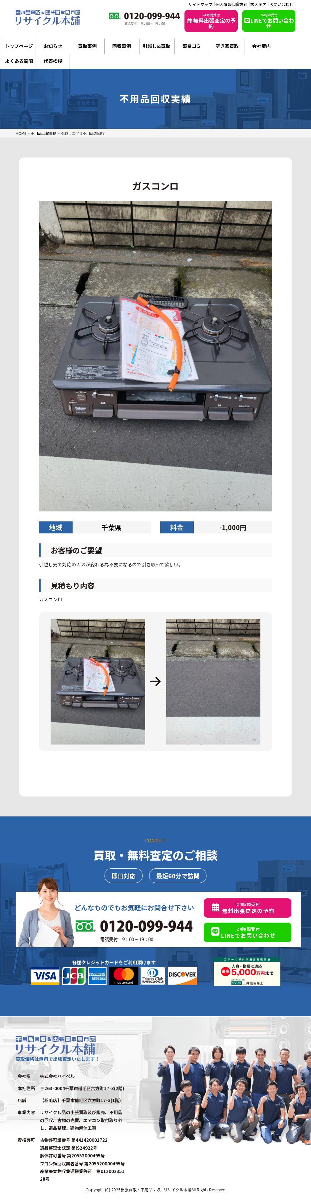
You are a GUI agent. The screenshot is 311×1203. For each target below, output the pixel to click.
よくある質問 (19, 61)
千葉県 (112, 527)
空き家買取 (227, 46)
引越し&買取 (156, 46)
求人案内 (258, 4)
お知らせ (53, 46)
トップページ (19, 46)
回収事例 (121, 46)
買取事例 (87, 46)
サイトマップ (200, 4)
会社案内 (261, 46)
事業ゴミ (191, 46)
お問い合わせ (281, 4)
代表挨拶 (53, 61)
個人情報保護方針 (231, 4)
